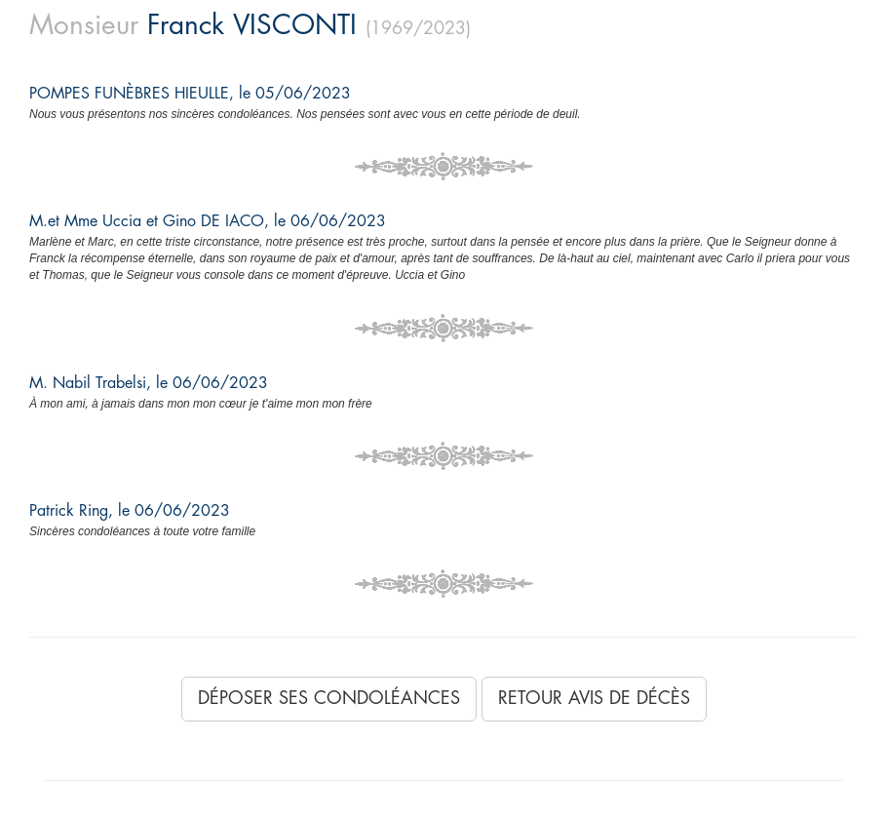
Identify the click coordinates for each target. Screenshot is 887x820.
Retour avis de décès (594, 698)
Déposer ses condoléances (329, 698)
